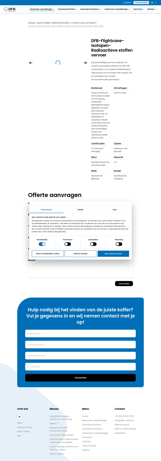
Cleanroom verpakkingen (95, 433)
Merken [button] (152, 9)
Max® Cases (23, 431)
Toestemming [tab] (46, 210)
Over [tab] (115, 210)
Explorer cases (24, 427)
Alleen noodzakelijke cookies (48, 254)
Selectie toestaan (81, 254)
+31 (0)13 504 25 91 (124, 416)
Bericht (31, 260)
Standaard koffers (91, 424)
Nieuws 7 (54, 423)
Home (31, 23)
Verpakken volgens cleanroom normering (61, 418)
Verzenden (124, 283)
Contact (127, 2)
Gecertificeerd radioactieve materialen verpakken (64, 441)
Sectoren (87, 437)
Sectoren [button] (139, 9)
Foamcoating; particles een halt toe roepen (64, 448)
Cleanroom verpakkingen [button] (117, 9)
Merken (86, 449)
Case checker (141, 2)
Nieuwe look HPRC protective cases (59, 429)
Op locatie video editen (62, 435)
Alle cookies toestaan (113, 254)
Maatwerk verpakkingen (53, 23)
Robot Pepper (57, 453)
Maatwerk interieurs (92, 428)
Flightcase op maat (84, 23)
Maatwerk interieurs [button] (90, 9)
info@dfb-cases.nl (124, 420)
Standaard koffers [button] (67, 9)
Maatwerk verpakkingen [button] (42, 9)
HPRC (20, 423)
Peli (19, 435)
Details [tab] (80, 210)
